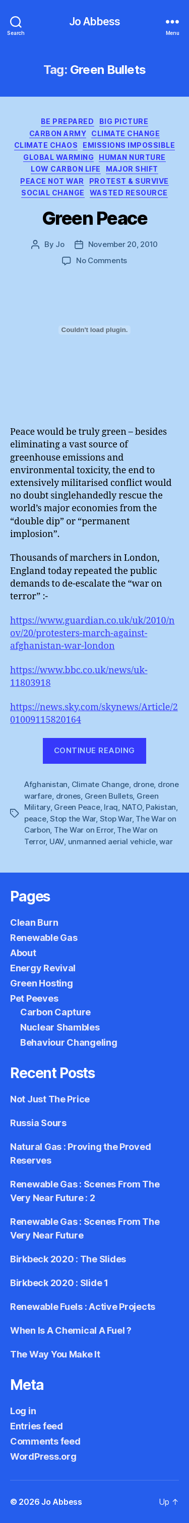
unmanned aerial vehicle (112, 841)
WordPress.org (43, 1456)
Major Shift (132, 168)
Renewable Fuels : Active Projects (82, 1306)
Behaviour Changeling (68, 1042)
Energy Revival (43, 968)
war (165, 841)
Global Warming (58, 157)
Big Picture (124, 121)
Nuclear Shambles (60, 1027)
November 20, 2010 (123, 244)
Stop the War (73, 819)
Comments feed (45, 1441)
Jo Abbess (94, 21)
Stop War (116, 819)
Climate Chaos (46, 145)
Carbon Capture (55, 1012)
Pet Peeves (34, 998)
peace (35, 819)
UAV (56, 841)
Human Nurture (132, 157)
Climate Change (125, 133)
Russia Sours (38, 1123)
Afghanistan (46, 784)
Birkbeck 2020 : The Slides (68, 1259)
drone (143, 784)
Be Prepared (67, 121)
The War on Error (83, 830)
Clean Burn (34, 922)
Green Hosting (41, 983)
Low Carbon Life (66, 168)
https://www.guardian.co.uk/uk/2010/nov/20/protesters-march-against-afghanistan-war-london (92, 633)
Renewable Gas (44, 937)
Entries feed (36, 1426)
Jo (60, 244)
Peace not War (52, 181)
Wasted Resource (129, 192)
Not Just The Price (50, 1099)
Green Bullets (109, 796)
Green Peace (95, 218)
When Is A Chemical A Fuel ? (71, 1330)
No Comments (101, 260)
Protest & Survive (129, 181)
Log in (23, 1411)
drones (68, 796)
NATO (132, 807)
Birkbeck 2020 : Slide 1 (59, 1283)
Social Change (53, 192)
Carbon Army (58, 133)
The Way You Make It (55, 1354)
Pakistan (161, 807)
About (23, 953)
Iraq (111, 807)
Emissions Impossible (129, 145)
